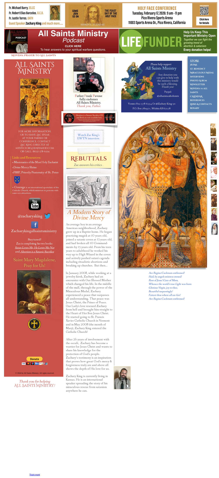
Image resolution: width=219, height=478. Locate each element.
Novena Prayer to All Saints (33, 55)
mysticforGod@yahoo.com (35, 148)
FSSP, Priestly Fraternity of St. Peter (36, 172)
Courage (35, 190)
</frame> (202, 369)
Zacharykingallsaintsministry (34, 231)
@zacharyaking (30, 216)
